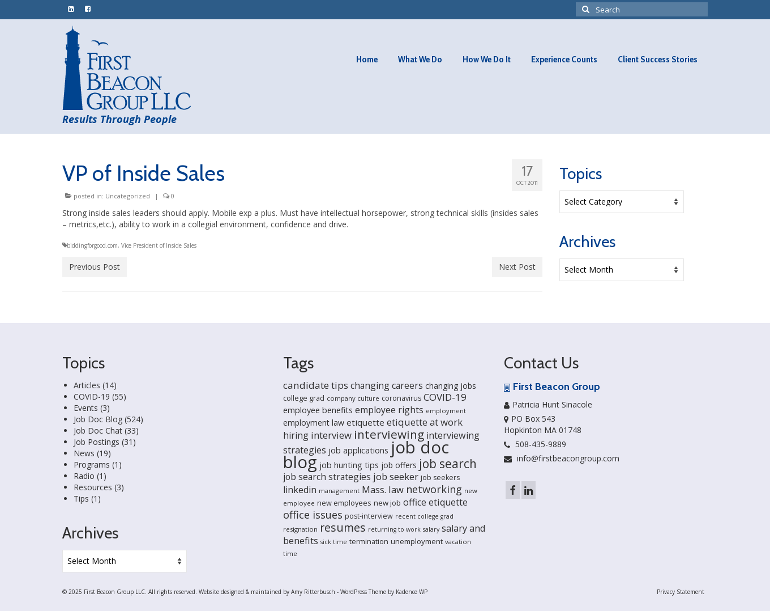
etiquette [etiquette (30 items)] (365, 422)
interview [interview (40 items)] (331, 435)
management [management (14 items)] (339, 490)
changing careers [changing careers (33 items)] (386, 385)
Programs (92, 464)
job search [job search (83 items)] (448, 464)
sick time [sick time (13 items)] (333, 542)
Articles (87, 385)
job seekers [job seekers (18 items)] (440, 477)
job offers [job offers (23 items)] (399, 465)
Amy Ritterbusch (313, 592)
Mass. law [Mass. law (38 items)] (383, 489)
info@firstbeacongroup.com (561, 458)
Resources (93, 487)
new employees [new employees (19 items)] (344, 503)
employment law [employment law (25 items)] (313, 422)
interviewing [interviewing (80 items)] (389, 434)
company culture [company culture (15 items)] (353, 398)
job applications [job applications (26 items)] (358, 450)
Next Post (517, 266)
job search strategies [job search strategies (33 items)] (327, 476)
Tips (81, 498)
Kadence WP (411, 592)
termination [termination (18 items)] (368, 541)
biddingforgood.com (92, 245)
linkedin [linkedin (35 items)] (299, 489)
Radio (84, 475)
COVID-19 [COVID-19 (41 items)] (445, 397)
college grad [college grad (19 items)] (303, 398)
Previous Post (94, 266)
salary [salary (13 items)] (431, 529)
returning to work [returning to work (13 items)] (394, 529)
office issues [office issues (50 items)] (313, 514)
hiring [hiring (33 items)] (296, 435)
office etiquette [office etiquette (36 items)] (435, 502)
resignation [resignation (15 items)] (300, 529)
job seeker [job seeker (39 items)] (395, 476)
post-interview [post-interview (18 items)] (369, 516)
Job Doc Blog (98, 419)
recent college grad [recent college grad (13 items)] (424, 516)
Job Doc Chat (98, 430)
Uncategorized (127, 196)
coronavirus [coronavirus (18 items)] (401, 398)
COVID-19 (92, 396)
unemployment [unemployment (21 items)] (417, 541)
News (84, 453)
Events (86, 407)
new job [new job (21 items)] (387, 503)
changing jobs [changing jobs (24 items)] (450, 385)
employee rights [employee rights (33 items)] (389, 410)
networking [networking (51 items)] (434, 489)
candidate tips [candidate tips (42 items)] (315, 385)
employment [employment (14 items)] (446, 410)
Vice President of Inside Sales (158, 245)
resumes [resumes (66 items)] (343, 527)
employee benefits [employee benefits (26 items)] (318, 410)
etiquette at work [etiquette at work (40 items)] (425, 421)
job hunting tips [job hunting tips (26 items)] (349, 465)
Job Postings (96, 441)
